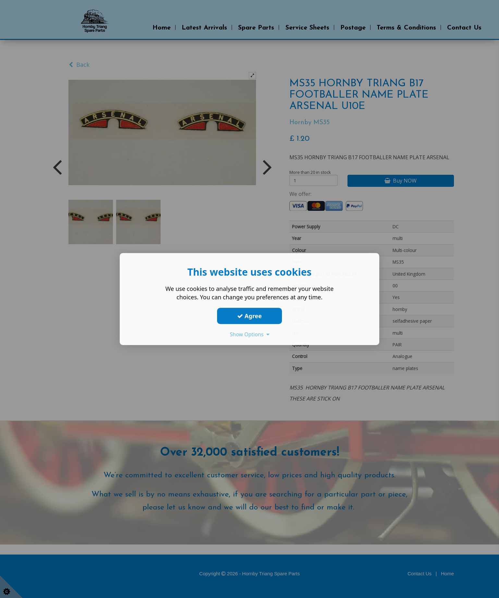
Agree (249, 316)
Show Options (249, 334)
